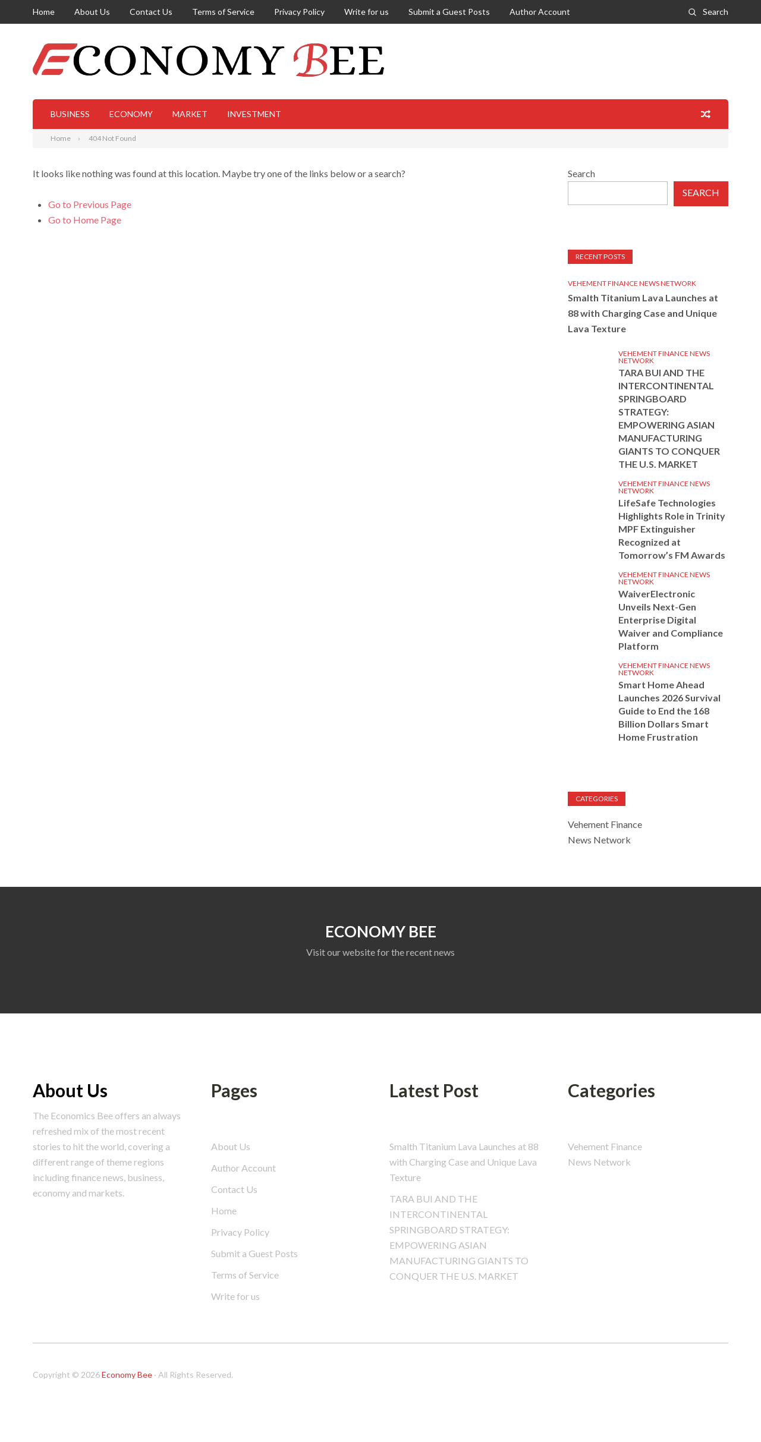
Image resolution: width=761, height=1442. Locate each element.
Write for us (366, 12)
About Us (92, 12)
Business (70, 114)
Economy (131, 114)
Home (44, 12)
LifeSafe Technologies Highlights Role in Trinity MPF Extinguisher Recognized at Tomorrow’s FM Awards (671, 529)
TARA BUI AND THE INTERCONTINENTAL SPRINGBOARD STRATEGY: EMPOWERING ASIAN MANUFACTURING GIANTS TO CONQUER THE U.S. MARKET (669, 418)
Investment (254, 114)
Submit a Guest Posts (449, 12)
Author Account (540, 12)
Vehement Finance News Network (632, 283)
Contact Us (151, 12)
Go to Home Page (84, 219)
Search (715, 12)
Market (189, 114)
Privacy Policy (299, 12)
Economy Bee (127, 1374)
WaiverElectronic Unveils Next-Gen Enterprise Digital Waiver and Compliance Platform (670, 619)
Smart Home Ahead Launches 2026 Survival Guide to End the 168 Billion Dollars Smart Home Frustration (669, 710)
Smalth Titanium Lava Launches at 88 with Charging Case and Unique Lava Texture (643, 313)
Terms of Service (223, 12)
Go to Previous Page (89, 204)
